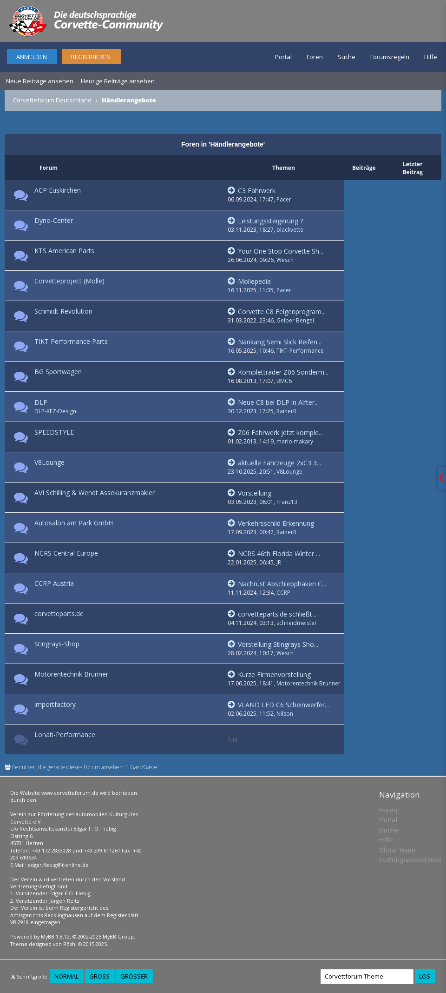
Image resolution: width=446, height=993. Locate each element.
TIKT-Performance (300, 351)
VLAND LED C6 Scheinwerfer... (278, 704)
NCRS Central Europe (66, 553)
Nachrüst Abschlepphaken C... (277, 583)
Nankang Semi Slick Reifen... (274, 341)
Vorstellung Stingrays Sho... (273, 644)
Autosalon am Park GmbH (73, 522)
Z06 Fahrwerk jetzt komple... (275, 432)
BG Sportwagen (58, 371)
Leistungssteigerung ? (265, 220)
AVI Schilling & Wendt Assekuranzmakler (94, 492)
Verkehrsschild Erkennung (271, 523)
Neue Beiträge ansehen (39, 81)
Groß (99, 976)
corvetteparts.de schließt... (272, 614)
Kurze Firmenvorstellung (269, 674)
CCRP (283, 593)
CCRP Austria (54, 583)
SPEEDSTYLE (54, 432)
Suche (346, 57)
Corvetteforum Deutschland (52, 100)
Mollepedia (249, 281)
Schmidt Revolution (63, 311)
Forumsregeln (389, 57)
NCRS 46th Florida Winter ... (274, 553)
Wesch (285, 260)
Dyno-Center (53, 220)
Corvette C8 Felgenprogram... (277, 311)
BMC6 (284, 381)
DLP (40, 402)
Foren (315, 57)
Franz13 (286, 502)
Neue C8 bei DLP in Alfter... (273, 402)
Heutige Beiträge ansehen (118, 81)
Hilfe (430, 57)
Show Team (397, 850)
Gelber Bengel (295, 320)
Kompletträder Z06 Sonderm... (278, 372)
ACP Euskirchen (57, 190)
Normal (66, 976)
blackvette (289, 230)
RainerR (286, 411)
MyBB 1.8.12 (55, 936)
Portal (283, 57)
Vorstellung (249, 493)
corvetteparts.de (59, 613)
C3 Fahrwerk (251, 190)
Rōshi (70, 943)
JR (278, 562)
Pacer (283, 199)
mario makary (294, 441)
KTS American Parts (64, 250)
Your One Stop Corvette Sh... (275, 251)
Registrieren (91, 57)
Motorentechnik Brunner (71, 674)
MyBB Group (118, 936)
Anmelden (31, 57)
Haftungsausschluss (410, 860)
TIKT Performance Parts (71, 341)
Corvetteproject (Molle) (69, 280)
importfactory (55, 704)
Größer (134, 976)
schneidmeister (296, 623)
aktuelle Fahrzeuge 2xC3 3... (274, 462)
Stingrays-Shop (56, 643)
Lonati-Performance (64, 734)
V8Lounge (49, 462)
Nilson (284, 714)
